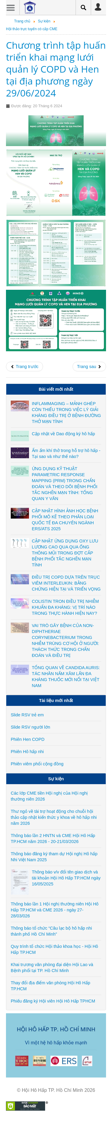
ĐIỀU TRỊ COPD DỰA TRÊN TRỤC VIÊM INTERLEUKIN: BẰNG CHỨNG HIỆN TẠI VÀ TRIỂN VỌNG (66, 583)
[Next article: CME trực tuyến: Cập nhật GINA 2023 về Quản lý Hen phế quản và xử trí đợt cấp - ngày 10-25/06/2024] (89, 366)
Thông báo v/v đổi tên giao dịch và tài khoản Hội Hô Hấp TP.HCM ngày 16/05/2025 (66, 878)
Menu (10, 7)
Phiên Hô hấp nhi (27, 751)
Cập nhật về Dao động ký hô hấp (63, 433)
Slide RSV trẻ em (27, 714)
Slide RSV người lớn (30, 727)
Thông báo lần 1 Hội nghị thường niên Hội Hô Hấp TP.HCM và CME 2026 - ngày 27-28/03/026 (55, 910)
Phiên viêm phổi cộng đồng (37, 763)
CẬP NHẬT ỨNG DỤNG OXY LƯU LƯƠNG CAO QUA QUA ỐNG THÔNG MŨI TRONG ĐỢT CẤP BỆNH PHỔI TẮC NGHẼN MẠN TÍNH (65, 553)
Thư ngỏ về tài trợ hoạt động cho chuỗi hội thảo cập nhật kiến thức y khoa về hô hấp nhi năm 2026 (54, 817)
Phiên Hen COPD (28, 739)
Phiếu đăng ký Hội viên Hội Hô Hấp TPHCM (53, 1001)
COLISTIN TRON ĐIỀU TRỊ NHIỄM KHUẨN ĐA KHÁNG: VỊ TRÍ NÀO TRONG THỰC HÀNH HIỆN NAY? (65, 607)
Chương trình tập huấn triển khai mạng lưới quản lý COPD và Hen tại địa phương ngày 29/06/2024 (56, 69)
